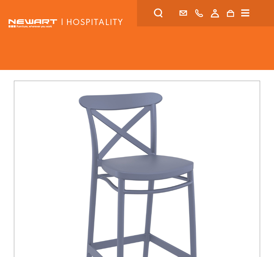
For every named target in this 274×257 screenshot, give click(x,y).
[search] (168, 13)
